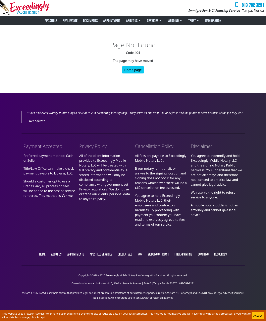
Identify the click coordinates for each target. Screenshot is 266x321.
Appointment (111, 20)
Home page (133, 70)
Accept (257, 315)
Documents (90, 20)
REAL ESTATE (70, 20)
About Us (131, 20)
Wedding (173, 20)
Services (152, 20)
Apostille (51, 20)
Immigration (213, 20)
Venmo (67, 195)
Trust (192, 20)
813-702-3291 (253, 5)
